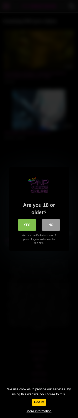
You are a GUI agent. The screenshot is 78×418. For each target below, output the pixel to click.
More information (38, 411)
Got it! (39, 402)
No (50, 225)
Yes (27, 225)
